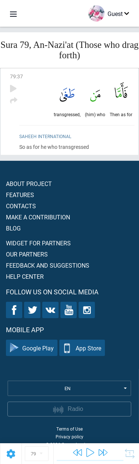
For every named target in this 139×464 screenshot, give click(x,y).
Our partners (27, 254)
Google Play (32, 348)
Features (20, 195)
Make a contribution (38, 217)
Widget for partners (38, 243)
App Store (82, 348)
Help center (25, 276)
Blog (13, 228)
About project (29, 183)
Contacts (21, 206)
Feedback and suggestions (47, 265)
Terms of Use (69, 429)
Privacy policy (69, 437)
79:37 (16, 76)
